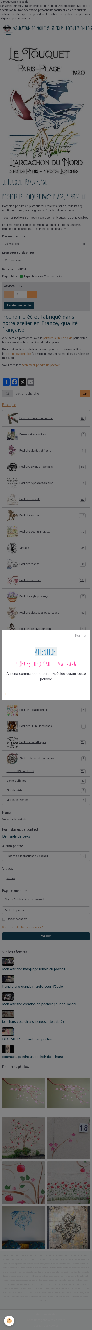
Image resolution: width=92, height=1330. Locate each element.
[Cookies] (9, 1321)
